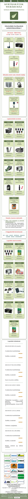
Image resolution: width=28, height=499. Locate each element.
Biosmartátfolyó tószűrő (8, 124)
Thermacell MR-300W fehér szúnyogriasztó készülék (14, 100)
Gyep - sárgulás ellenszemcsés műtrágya (19, 248)
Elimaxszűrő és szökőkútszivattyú (8, 40)
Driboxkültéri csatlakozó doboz (8, 163)
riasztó (11, 235)
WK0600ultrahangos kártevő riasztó (19, 40)
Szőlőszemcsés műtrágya (19, 305)
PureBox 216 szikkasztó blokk (9, 78)
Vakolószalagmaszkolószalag (19, 265)
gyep (6, 235)
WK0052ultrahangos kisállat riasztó (8, 182)
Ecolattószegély (19, 143)
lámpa (12, 236)
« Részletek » (8, 52)
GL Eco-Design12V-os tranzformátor (8, 285)
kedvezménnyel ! (8, 49)
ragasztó (22, 235)
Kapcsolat (14, 490)
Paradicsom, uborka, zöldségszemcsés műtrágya (14, 325)
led (4, 235)
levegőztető (18, 236)
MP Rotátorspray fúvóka (19, 124)
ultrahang (16, 235)
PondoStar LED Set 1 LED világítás (19, 79)
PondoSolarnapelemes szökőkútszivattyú (19, 285)
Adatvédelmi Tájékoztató (13, 493)
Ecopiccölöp (8, 143)
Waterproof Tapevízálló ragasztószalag (14, 201)
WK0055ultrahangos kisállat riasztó (19, 163)
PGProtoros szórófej (14, 57)
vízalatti (8, 236)
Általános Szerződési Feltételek (14, 492)
